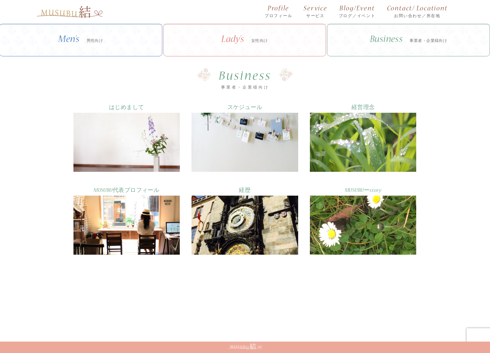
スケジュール (245, 108)
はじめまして (126, 108)
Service (315, 12)
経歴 (245, 191)
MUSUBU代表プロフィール (126, 191)
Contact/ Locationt (417, 12)
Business (408, 40)
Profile (278, 12)
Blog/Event (357, 12)
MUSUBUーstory (363, 191)
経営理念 (363, 108)
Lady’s (244, 40)
